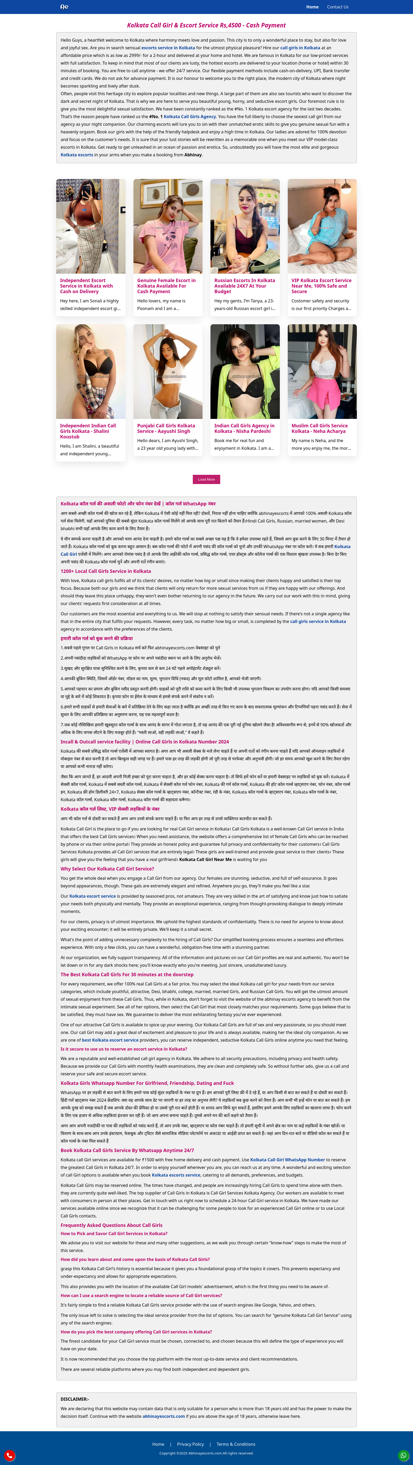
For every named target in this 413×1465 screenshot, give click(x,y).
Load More (206, 479)
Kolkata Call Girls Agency (190, 116)
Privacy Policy (190, 1444)
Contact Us (338, 7)
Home (312, 7)
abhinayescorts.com (164, 1416)
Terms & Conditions (236, 1444)
